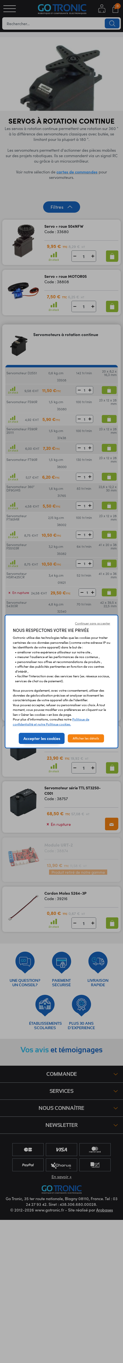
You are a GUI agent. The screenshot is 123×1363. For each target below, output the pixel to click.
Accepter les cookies (41, 738)
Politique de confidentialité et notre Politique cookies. (51, 721)
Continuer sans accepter (92, 623)
